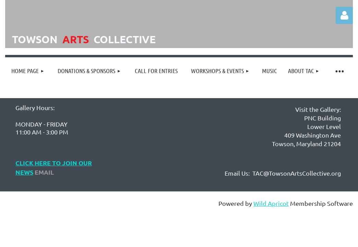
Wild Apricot (271, 203)
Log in (344, 15)
